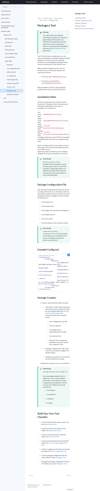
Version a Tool (11, 87)
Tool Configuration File (13, 68)
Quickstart (10, 65)
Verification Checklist (13, 94)
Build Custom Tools (50, 424)
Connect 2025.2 (11, 22)
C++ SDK (51, 443)
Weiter (69, 475)
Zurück (31, 475)
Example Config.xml (81, 23)
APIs (13, 98)
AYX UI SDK (13, 46)
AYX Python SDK (13, 50)
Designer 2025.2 (11, 14)
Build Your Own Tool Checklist (84, 28)
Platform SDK (13, 35)
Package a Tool (11, 91)
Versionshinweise (6, 11)
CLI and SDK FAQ (10, 57)
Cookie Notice (47, 485)
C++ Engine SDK (14, 76)
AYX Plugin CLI (13, 42)
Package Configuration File (83, 20)
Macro (57, 443)
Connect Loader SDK (14, 83)
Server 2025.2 (11, 18)
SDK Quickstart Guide (11, 39)
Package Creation (80, 26)
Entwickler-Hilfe (11, 31)
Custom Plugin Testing (13, 53)
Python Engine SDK (14, 79)
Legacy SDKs (13, 61)
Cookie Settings (32, 487)
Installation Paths (80, 18)
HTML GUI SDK (14, 72)
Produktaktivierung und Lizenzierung (11, 26)
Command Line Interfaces (11, 102)
